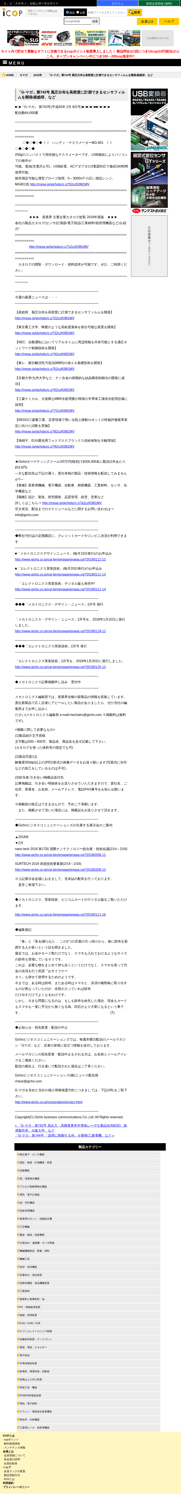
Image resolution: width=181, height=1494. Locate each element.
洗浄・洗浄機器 (28, 1267)
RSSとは (9, 1479)
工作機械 (25, 1226)
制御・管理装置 (28, 1315)
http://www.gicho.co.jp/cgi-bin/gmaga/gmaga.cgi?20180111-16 (60, 914)
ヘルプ (7, 1467)
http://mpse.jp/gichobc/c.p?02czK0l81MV (59, 184)
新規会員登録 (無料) (159, 3)
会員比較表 (10, 1463)
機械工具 (25, 1258)
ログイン (117, 3)
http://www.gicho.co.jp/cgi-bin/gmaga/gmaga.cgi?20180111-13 (60, 574)
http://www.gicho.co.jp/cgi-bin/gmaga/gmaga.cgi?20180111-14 (60, 589)
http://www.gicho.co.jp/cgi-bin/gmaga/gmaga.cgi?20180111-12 (60, 559)
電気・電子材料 (28, 1403)
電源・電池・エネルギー (33, 1347)
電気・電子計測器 (30, 1194)
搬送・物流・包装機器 (32, 1234)
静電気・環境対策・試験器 (34, 1371)
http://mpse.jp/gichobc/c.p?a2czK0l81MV (72, 503)
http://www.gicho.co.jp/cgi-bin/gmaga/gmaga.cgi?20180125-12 (60, 667)
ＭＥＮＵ (13, 62)
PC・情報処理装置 (30, 1307)
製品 (70, 12)
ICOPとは (9, 1435)
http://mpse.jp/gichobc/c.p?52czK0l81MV (45, 369)
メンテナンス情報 (14, 1447)
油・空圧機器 (27, 1202)
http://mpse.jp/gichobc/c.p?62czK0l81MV (45, 390)
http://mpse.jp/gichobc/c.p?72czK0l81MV (45, 410)
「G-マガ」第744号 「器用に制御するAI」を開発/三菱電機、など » (64, 1135)
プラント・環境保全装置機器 (36, 1411)
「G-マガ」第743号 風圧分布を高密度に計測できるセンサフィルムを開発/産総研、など (100, 75)
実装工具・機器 (28, 1387)
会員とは (8, 1451)
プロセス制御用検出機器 (33, 1186)
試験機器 (25, 1170)
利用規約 (8, 1483)
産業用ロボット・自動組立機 (36, 1218)
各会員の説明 (12, 1459)
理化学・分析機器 (30, 1419)
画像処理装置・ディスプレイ (36, 1339)
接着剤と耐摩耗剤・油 (32, 1299)
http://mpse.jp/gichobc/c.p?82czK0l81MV (45, 431)
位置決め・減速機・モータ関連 (37, 1242)
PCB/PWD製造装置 (30, 1395)
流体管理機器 (27, 1210)
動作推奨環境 (12, 1443)
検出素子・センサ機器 (32, 1154)
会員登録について (14, 1455)
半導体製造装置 (28, 1363)
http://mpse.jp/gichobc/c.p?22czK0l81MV (45, 318)
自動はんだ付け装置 (31, 1379)
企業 (80, 12)
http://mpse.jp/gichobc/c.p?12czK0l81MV (59, 246)
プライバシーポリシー (16, 1487)
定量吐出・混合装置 (31, 1275)
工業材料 (25, 1291)
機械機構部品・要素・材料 (34, 1250)
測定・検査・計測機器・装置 (36, 1162)
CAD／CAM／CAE (30, 1323)
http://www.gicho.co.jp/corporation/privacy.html (49, 1102)
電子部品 (25, 1355)
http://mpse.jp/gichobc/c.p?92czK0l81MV (45, 446)
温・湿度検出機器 (30, 1178)
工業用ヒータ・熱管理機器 (34, 1427)
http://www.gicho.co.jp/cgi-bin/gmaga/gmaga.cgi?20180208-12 (60, 869)
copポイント (11, 1439)
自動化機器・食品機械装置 (34, 1283)
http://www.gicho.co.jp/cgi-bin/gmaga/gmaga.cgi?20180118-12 (60, 631)
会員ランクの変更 (14, 1471)
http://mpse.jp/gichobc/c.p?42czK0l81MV (45, 354)
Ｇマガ (24, 75)
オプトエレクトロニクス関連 (36, 1331)
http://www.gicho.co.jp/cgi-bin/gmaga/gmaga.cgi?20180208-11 (60, 855)
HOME (10, 75)
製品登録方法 (12, 1475)
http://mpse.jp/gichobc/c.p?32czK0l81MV (45, 333)
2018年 (37, 75)
